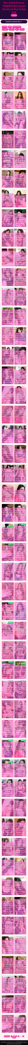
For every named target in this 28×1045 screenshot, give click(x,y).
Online (22, 29)
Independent (17, 27)
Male (9, 27)
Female (4, 27)
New (17, 29)
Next (14, 1037)
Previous (7, 1036)
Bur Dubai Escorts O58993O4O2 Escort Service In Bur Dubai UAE (14, 7)
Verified (11, 29)
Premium (5, 29)
